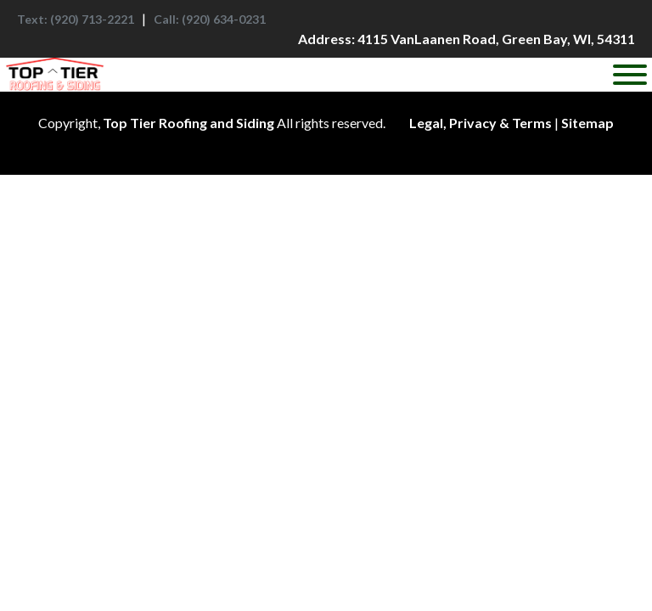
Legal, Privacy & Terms (480, 123)
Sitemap (587, 123)
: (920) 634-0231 (210, 19)
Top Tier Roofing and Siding (188, 123)
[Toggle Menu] (630, 74)
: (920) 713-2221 (75, 19)
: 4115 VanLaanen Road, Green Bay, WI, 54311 (466, 39)
